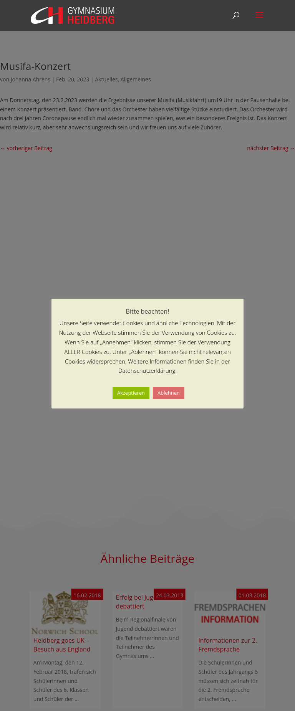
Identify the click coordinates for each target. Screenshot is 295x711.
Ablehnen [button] (168, 392)
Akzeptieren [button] (131, 392)
